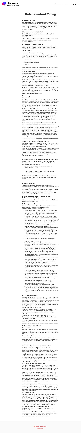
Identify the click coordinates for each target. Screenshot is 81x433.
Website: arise (40, 428)
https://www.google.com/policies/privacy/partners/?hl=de (35, 141)
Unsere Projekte (63, 4)
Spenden (77, 4)
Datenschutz (43, 426)
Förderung (71, 4)
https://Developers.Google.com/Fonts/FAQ (46, 90)
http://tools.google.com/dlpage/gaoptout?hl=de (47, 138)
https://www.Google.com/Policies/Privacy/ (32, 93)
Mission (56, 4)
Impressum (36, 426)
